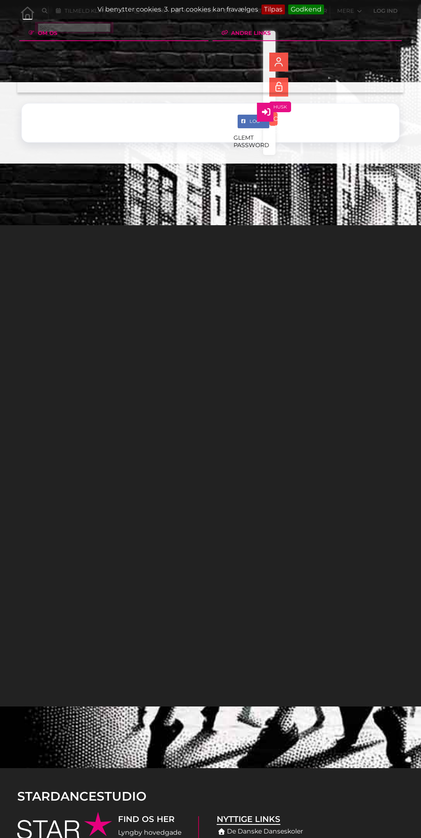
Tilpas (273, 9)
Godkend (306, 9)
